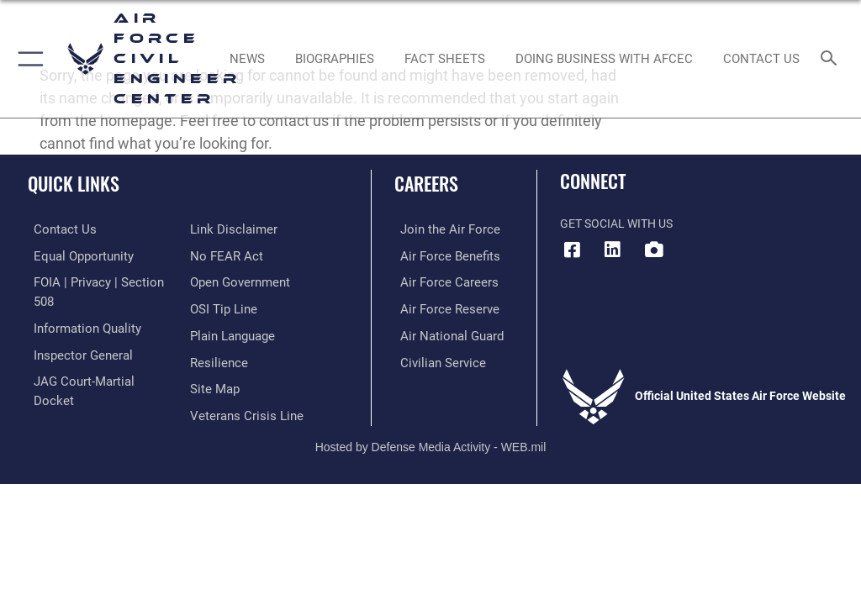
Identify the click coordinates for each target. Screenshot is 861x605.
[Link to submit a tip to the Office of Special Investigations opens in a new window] (220, 280)
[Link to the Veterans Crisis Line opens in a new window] (241, 383)
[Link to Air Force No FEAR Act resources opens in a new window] (223, 229)
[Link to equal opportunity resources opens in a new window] (75, 255)
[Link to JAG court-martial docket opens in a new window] (94, 357)
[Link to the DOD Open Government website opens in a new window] (237, 255)
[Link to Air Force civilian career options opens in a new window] (432, 357)
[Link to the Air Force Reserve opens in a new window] (439, 306)
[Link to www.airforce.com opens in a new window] (439, 229)
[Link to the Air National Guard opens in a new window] (442, 332)
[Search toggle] (832, 59)
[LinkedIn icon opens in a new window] (613, 249)
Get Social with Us (616, 224)
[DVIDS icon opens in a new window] (653, 249)
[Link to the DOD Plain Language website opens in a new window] (231, 306)
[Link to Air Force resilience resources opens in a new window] (215, 332)
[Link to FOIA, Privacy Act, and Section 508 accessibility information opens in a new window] (98, 280)
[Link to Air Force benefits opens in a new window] (440, 255)
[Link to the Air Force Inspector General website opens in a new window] (74, 332)
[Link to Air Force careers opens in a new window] (438, 280)
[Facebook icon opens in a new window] (572, 249)
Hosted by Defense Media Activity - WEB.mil (431, 422)
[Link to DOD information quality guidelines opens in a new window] (78, 306)
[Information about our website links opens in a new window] (67, 383)
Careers (426, 183)
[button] (27, 59)
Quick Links (73, 183)
